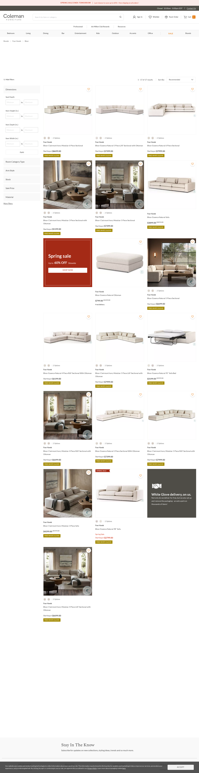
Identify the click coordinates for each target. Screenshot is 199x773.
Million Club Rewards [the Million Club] (100, 27)
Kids (98, 33)
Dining (45, 33)
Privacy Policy (92, 768)
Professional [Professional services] (78, 27)
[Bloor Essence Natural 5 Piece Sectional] (171, 319)
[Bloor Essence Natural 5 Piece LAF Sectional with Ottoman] (119, 167)
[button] (137, 17)
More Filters (8, 228)
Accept (180, 767)
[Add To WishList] (88, 114)
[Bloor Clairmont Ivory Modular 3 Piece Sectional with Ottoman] (67, 241)
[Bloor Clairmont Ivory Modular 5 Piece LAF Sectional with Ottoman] (119, 394)
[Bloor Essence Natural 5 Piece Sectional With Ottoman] (119, 472)
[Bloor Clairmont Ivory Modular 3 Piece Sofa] (67, 547)
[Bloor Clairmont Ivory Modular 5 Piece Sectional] (119, 241)
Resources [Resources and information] (122, 27)
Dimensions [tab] (11, 114)
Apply (22, 177)
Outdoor (115, 33)
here (124, 768)
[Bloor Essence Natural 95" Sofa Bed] (171, 394)
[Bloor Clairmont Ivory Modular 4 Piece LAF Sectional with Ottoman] (67, 628)
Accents (133, 33)
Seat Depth (10, 122)
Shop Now (68, 295)
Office (150, 33)
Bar (63, 33)
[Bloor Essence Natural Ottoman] (119, 316)
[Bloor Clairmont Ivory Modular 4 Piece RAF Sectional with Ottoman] (67, 472)
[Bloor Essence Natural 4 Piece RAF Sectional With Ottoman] (67, 394)
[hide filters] (10, 104)
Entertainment (80, 33)
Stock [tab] (8, 204)
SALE (170, 33)
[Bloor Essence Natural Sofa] (171, 238)
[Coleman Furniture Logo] (14, 19)
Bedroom (11, 33)
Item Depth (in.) (12, 149)
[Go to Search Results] (120, 17)
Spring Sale (99, 559)
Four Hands (16, 41)
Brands (188, 33)
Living (28, 33)
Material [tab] (9, 222)
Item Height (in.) (12, 136)
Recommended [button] (174, 105)
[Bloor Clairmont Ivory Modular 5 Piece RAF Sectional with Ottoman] (171, 472)
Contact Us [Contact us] (191, 8)
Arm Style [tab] (10, 195)
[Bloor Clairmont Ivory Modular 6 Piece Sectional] (67, 167)
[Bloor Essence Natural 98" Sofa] (119, 550)
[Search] (78, 17)
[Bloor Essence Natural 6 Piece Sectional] (171, 167)
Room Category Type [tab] (15, 186)
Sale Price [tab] (10, 213)
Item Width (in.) (12, 163)
